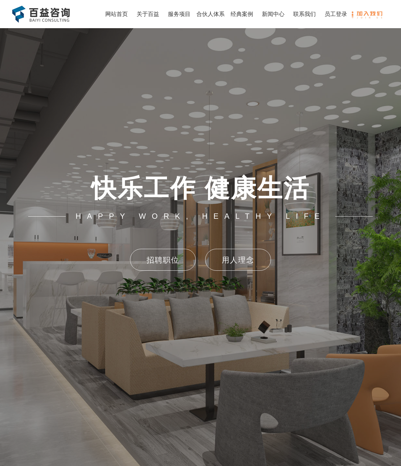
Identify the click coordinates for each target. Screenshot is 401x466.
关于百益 (148, 14)
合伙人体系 (210, 14)
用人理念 (238, 260)
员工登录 (336, 14)
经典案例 (242, 14)
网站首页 (116, 14)
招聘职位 (163, 260)
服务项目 (179, 14)
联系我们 (304, 14)
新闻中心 (273, 14)
